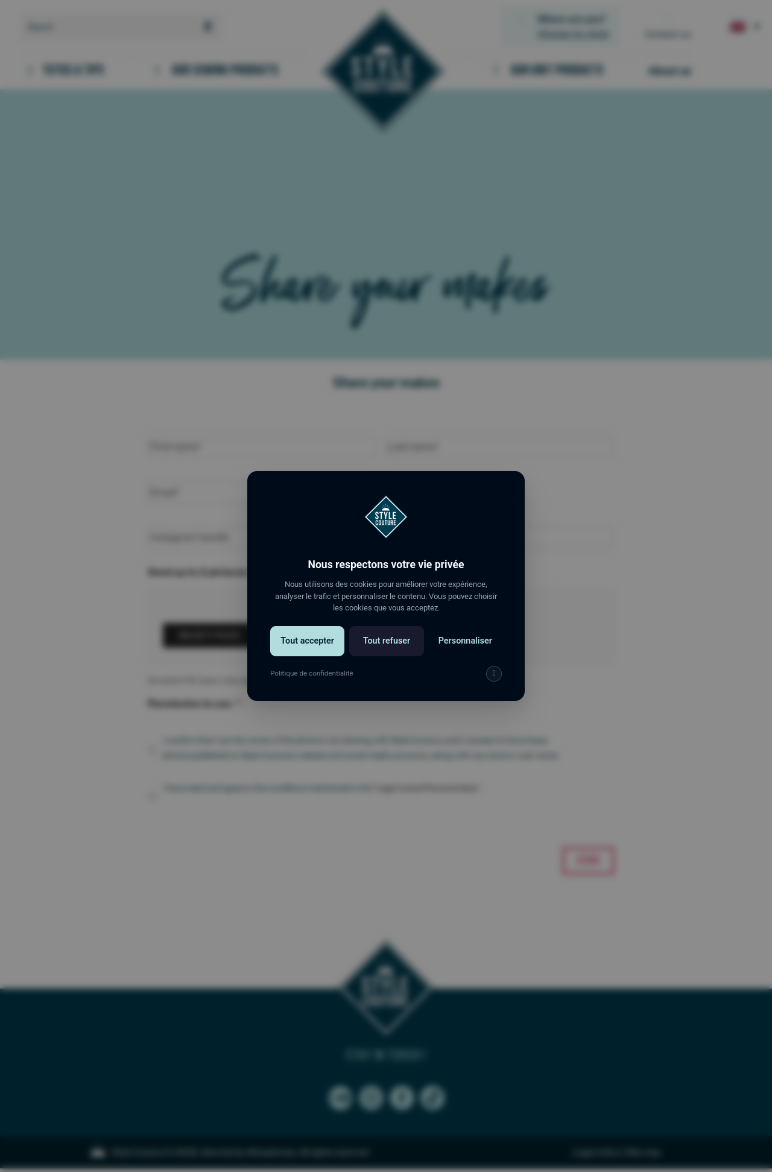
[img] (494, 674)
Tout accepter (307, 641)
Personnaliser (465, 641)
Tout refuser (387, 641)
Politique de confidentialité (311, 673)
